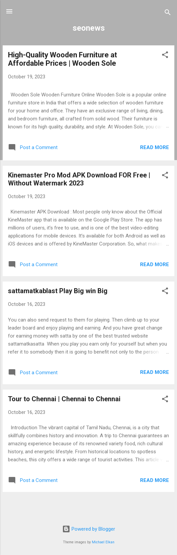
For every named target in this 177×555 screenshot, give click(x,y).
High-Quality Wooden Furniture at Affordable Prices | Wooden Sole (62, 59)
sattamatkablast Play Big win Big (57, 291)
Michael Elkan (103, 542)
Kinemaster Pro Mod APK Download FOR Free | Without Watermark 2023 (79, 179)
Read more (154, 147)
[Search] (168, 13)
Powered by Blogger (88, 529)
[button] (165, 56)
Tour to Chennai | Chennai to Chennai (64, 399)
